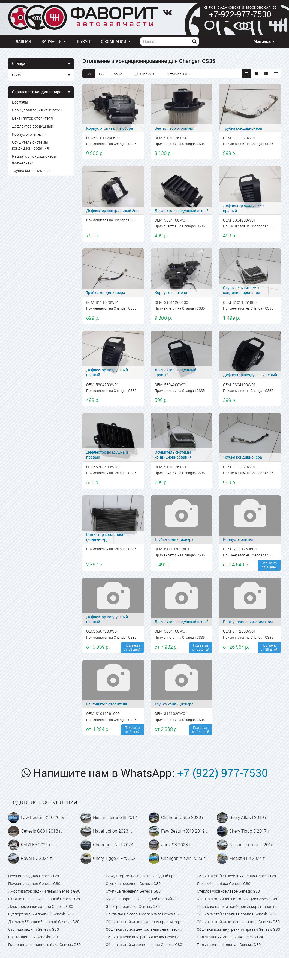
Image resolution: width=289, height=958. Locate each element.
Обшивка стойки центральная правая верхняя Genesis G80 (144, 921)
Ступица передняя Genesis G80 (133, 883)
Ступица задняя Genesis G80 (33, 929)
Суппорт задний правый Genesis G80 (41, 914)
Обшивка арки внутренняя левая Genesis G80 (144, 936)
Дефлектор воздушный (32, 126)
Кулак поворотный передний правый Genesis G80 (144, 898)
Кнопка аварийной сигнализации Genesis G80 (237, 898)
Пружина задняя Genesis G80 (34, 875)
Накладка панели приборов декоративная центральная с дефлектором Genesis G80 (239, 906)
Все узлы (20, 102)
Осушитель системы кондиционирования (30, 145)
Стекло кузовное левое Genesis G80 (228, 891)
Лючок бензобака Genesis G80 (223, 883)
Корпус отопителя (28, 134)
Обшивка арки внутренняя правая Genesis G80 (238, 929)
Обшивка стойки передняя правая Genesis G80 (238, 921)
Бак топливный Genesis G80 (33, 936)
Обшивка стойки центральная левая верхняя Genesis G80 (144, 929)
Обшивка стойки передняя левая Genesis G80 (237, 875)
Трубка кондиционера (31, 170)
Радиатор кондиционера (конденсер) (34, 159)
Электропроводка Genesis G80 (133, 906)
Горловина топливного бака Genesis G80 (44, 944)
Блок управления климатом (37, 110)
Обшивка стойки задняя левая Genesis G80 (144, 944)
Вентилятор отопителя (32, 118)
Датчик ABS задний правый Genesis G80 (43, 921)
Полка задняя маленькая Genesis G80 (230, 936)
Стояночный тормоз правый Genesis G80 (44, 898)
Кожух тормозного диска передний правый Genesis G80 (144, 875)
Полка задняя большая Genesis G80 (229, 944)
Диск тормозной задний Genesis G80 (40, 906)
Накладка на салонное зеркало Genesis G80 (144, 914)
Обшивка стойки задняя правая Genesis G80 (236, 914)
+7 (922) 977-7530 (222, 772)
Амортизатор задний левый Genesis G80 (44, 891)
